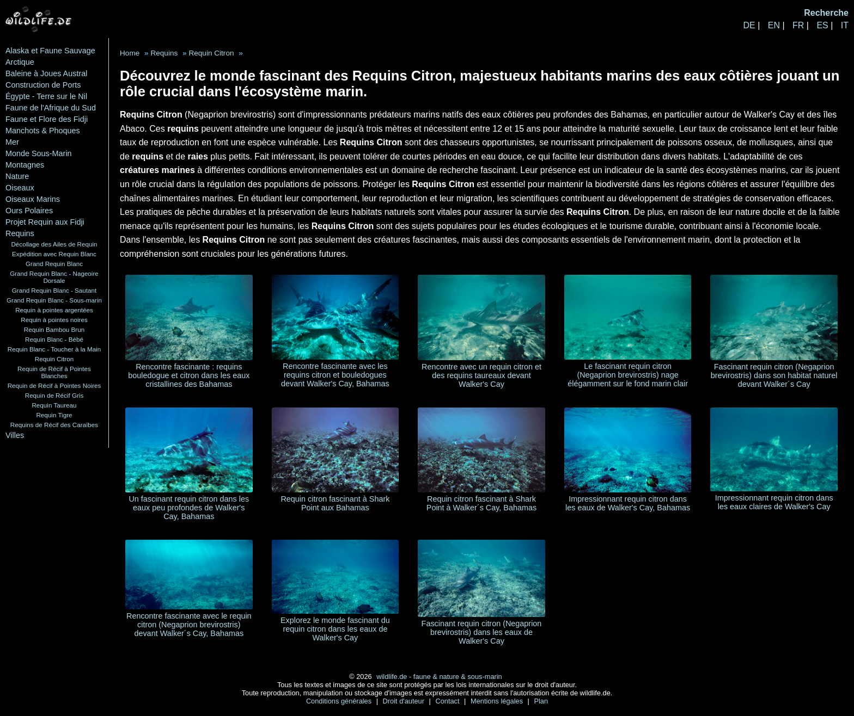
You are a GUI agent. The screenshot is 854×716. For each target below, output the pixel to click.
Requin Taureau (54, 405)
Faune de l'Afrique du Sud (50, 107)
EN (774, 25)
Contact (448, 701)
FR (798, 25)
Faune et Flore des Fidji (46, 119)
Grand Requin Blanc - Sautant (54, 290)
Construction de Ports (43, 85)
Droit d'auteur (404, 701)
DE (749, 25)
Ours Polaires (29, 210)
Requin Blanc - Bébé (54, 339)
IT (845, 25)
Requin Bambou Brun (54, 329)
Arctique (19, 62)
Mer (12, 142)
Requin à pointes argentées (54, 309)
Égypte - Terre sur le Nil (46, 96)
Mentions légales (498, 701)
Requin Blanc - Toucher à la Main (54, 349)
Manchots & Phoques (42, 130)
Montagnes (24, 165)
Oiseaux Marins (32, 199)
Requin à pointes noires (54, 319)
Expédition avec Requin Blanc (54, 253)
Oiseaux (19, 187)
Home (129, 53)
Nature (17, 176)
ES (822, 25)
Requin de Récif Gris (54, 395)
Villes (14, 435)
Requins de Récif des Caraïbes (54, 424)
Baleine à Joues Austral (46, 73)
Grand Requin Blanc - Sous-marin (54, 300)
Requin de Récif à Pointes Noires (54, 385)
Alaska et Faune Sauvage (50, 50)
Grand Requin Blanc (54, 263)
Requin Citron (54, 358)
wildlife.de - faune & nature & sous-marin (439, 676)
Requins (19, 233)
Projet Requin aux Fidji (44, 222)
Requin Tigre (54, 414)
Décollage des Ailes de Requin (54, 244)
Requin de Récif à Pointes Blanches (54, 372)
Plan (541, 701)
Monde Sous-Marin (38, 153)
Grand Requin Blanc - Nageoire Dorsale (54, 277)
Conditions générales (340, 701)
